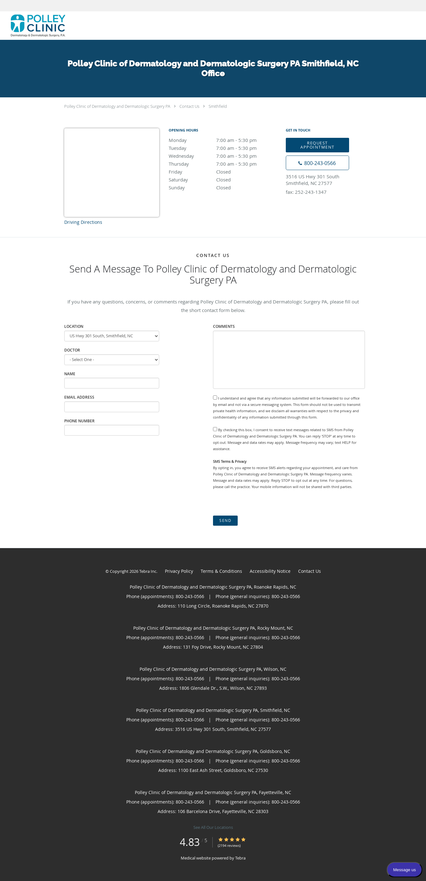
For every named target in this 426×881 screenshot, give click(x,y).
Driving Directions (83, 222)
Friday (224, 171)
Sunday (224, 187)
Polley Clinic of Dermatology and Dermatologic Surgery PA (117, 106)
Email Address (79, 397)
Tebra (240, 858)
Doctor (72, 350)
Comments (224, 326)
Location (73, 326)
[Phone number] (317, 163)
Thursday (224, 164)
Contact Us (189, 106)
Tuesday (224, 148)
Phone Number (79, 421)
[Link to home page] (32, 25)
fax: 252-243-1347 (306, 192)
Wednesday (224, 156)
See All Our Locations (213, 827)
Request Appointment (317, 145)
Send (225, 520)
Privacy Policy (179, 571)
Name (69, 373)
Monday (224, 140)
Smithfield (218, 106)
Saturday (224, 179)
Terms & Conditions (221, 571)
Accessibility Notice (270, 571)
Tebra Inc (147, 571)
